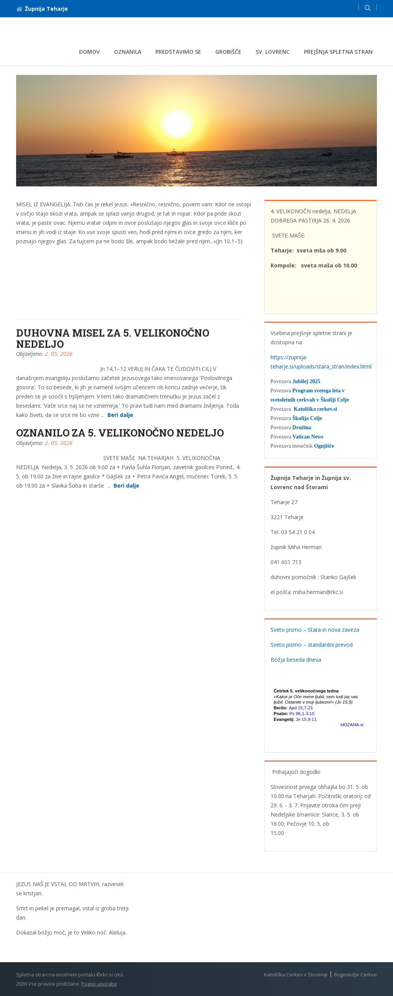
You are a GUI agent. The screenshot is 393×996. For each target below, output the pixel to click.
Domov (89, 51)
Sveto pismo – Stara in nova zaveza (315, 629)
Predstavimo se (178, 51)
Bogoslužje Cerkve (355, 974)
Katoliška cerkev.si (315, 409)
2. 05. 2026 (59, 353)
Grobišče (228, 51)
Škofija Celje (307, 418)
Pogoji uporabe (99, 983)
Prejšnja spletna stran (338, 51)
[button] (368, 7)
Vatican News (308, 437)
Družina (301, 427)
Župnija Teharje (42, 8)
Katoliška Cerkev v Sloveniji (295, 974)
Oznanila (127, 51)
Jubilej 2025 (306, 381)
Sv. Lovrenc (273, 51)
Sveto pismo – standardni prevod (312, 644)
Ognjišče (324, 446)
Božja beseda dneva (296, 659)
